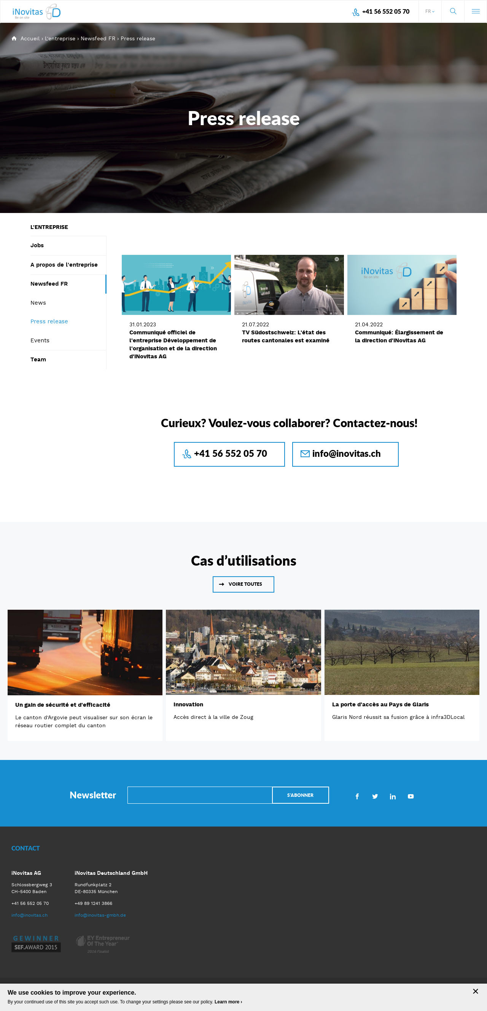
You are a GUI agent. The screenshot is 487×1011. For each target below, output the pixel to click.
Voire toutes (245, 584)
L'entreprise (60, 38)
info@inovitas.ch (346, 453)
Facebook (357, 796)
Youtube (411, 796)
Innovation (188, 704)
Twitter (375, 796)
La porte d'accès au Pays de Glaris (380, 704)
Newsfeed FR (98, 38)
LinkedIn (393, 796)
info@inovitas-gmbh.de (100, 915)
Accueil (30, 38)
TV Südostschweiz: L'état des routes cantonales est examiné (285, 336)
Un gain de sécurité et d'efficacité (62, 704)
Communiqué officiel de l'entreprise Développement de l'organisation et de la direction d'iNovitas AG (173, 344)
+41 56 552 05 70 (385, 11)
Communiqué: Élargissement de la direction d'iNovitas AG (399, 336)
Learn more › (228, 1002)
